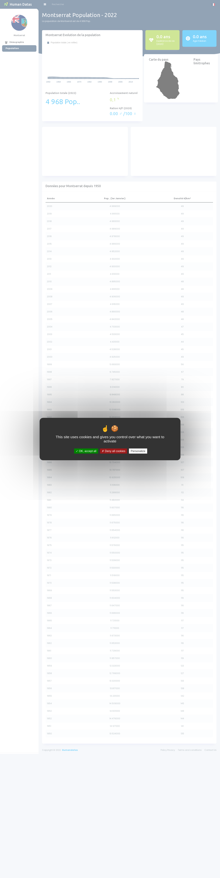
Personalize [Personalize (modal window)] (138, 451)
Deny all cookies (113, 451)
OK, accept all (86, 451)
